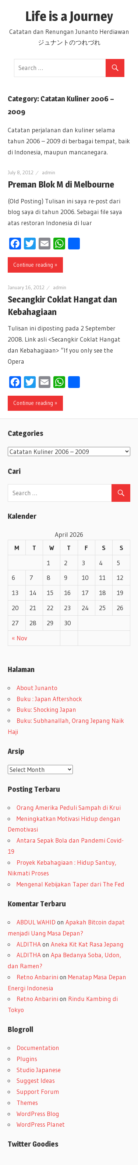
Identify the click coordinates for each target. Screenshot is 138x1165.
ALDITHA (29, 944)
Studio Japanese (39, 1070)
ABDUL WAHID (36, 922)
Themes (27, 1102)
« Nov (19, 638)
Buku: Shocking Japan (46, 709)
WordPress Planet (41, 1124)
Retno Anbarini (37, 977)
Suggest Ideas (36, 1080)
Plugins (27, 1059)
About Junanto (37, 688)
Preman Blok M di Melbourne (61, 184)
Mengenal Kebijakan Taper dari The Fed (70, 884)
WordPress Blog (38, 1113)
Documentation (38, 1048)
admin (48, 172)
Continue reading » (35, 264)
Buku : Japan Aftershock (49, 699)
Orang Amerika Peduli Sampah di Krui (69, 807)
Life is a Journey (75, 16)
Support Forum (38, 1091)
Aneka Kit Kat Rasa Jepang (87, 944)
